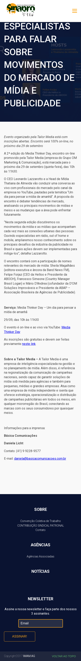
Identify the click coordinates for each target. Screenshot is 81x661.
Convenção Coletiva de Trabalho (40, 521)
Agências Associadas (40, 556)
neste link (29, 344)
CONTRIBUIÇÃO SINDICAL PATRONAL (40, 525)
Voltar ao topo (64, 656)
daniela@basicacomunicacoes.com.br (40, 458)
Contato (40, 530)
